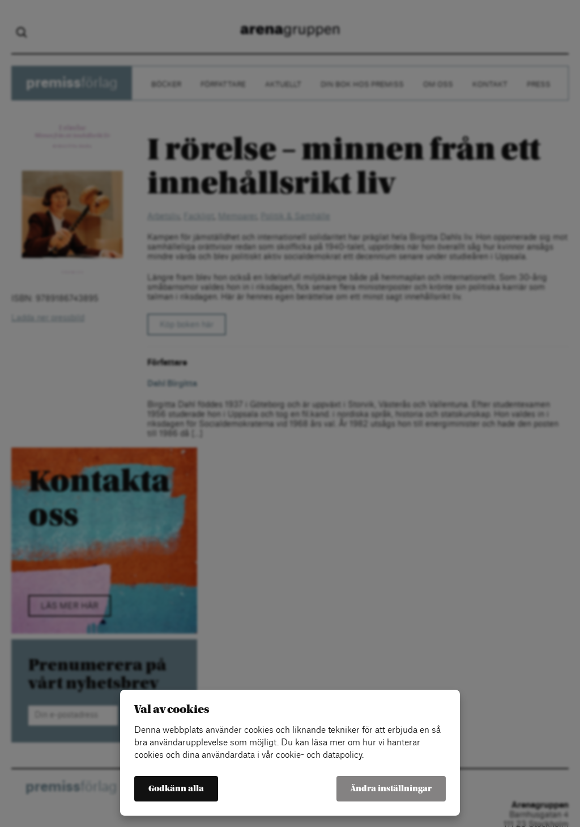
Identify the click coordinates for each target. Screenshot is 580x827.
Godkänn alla (176, 789)
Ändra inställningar (391, 789)
